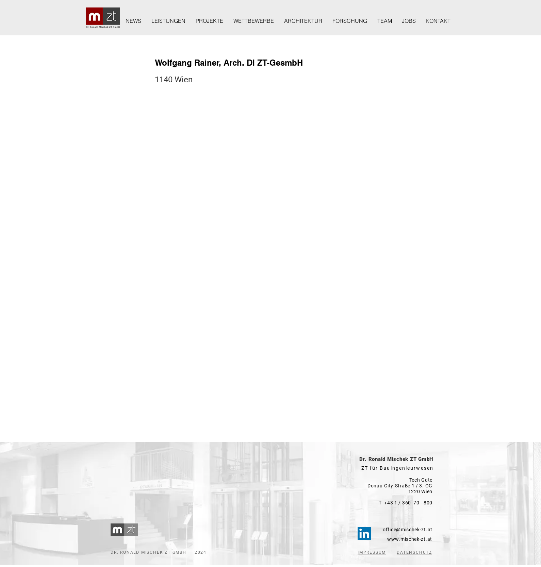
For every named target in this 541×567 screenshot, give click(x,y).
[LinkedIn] (364, 533)
